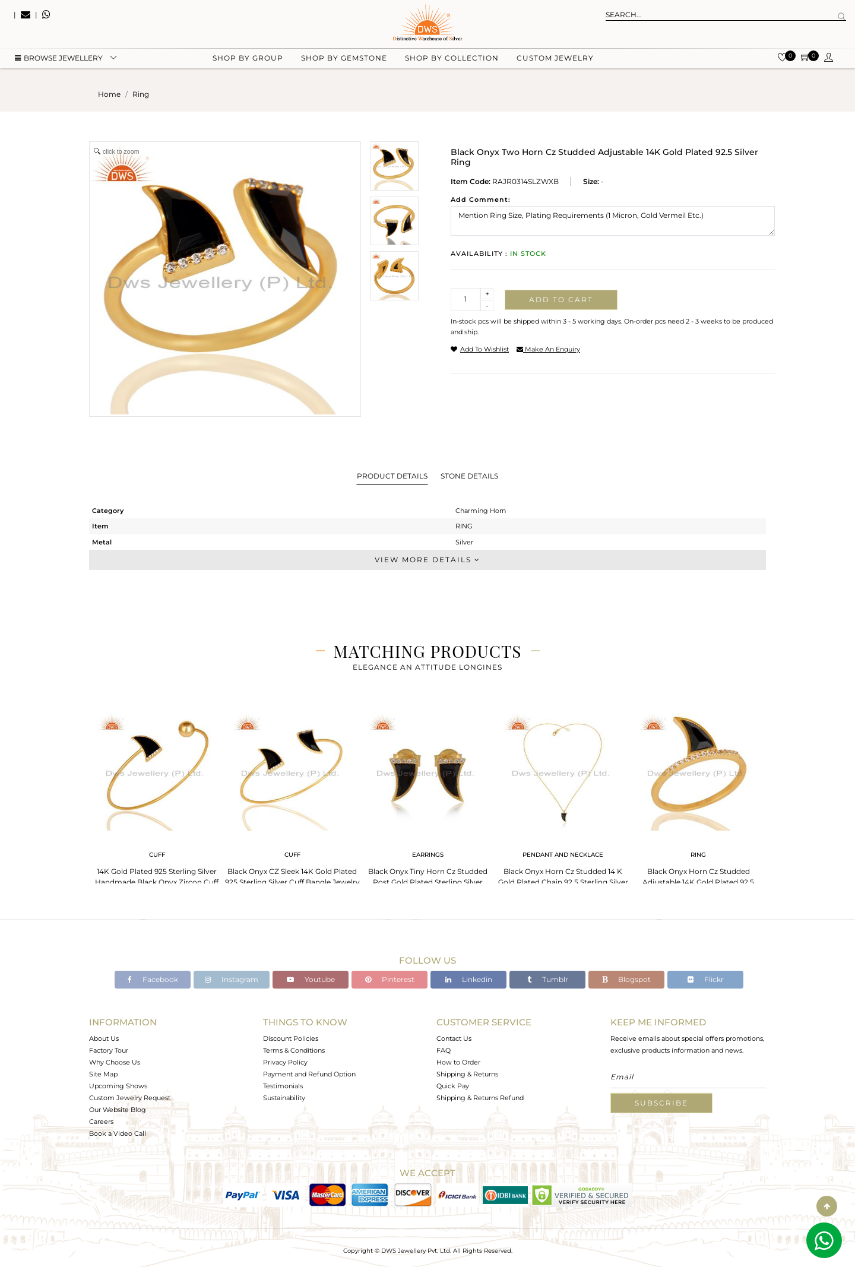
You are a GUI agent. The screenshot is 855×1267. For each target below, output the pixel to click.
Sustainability (284, 1098)
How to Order (458, 1062)
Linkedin (468, 979)
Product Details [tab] (392, 475)
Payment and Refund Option (309, 1074)
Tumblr (547, 979)
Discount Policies (290, 1038)
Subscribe (661, 1102)
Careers (101, 1121)
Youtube (311, 979)
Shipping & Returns (467, 1074)
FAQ (443, 1050)
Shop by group (248, 59)
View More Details (427, 559)
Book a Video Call (117, 1133)
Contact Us (453, 1038)
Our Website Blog (117, 1110)
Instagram (231, 979)
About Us (104, 1038)
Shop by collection (452, 59)
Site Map (103, 1074)
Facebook (153, 979)
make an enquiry (548, 349)
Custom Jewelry (555, 59)
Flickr (706, 979)
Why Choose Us (114, 1062)
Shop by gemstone (344, 59)
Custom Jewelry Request (129, 1098)
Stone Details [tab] (469, 475)
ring (140, 94)
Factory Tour (108, 1050)
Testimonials (283, 1086)
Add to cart (561, 299)
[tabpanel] (156, 801)
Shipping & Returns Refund (480, 1098)
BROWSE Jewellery (59, 59)
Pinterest (389, 979)
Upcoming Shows (118, 1086)
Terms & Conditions (294, 1050)
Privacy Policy (285, 1062)
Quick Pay (452, 1086)
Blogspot (626, 979)
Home (109, 94)
